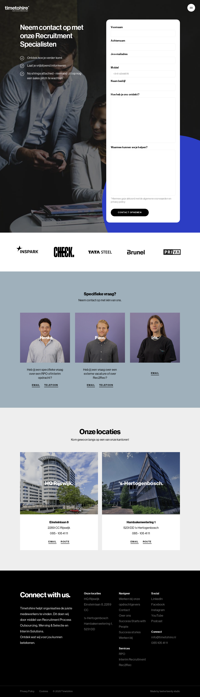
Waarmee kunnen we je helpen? (143, 171)
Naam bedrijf (143, 84)
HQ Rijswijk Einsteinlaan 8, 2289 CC (97, 604)
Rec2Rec (125, 665)
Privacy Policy (27, 691)
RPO (122, 654)
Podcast (156, 621)
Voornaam (143, 30)
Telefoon (51, 385)
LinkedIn (157, 599)
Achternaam (143, 43)
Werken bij (126, 638)
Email (36, 385)
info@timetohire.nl (163, 637)
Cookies (43, 691)
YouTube (157, 615)
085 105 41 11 (159, 643)
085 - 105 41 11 (59, 533)
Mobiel (143, 70)
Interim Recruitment (132, 659)
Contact (124, 610)
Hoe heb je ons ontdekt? (143, 118)
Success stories (130, 632)
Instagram (158, 610)
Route (65, 541)
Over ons (125, 615)
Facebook (158, 604)
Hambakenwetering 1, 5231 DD (98, 623)
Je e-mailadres (143, 57)
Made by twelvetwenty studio (165, 691)
